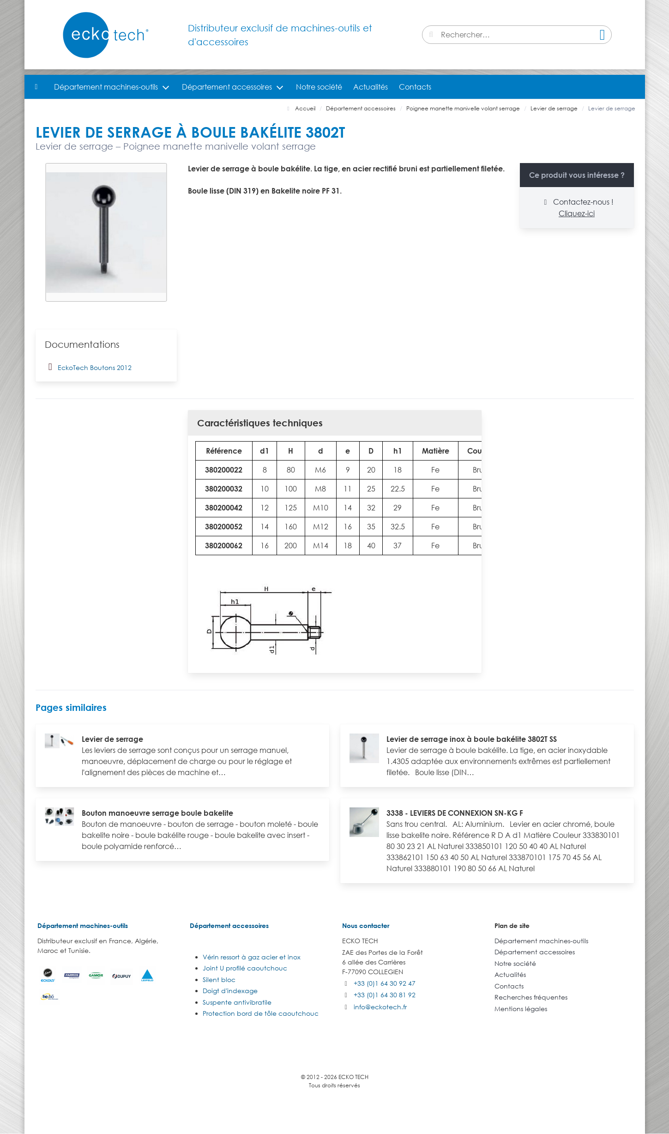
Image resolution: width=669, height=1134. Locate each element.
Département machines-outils (106, 86)
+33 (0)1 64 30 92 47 (385, 983)
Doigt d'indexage (230, 991)
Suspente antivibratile (237, 1002)
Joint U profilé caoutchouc (245, 968)
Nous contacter (365, 925)
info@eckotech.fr (380, 1007)
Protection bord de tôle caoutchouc (261, 1013)
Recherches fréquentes (530, 997)
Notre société (319, 86)
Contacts (415, 86)
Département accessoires (227, 86)
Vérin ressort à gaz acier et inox (252, 957)
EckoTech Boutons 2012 (88, 366)
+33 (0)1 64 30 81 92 (385, 995)
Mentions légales (520, 1009)
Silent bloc (219, 979)
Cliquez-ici (577, 213)
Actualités (370, 86)
